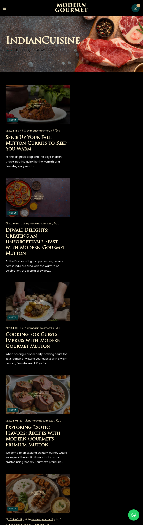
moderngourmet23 (41, 130)
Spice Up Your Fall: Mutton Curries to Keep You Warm (36, 143)
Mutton (13, 119)
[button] (133, 515)
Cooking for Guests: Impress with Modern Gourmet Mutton (33, 247)
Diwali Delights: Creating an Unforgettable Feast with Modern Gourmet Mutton (104, 149)
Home (9, 50)
